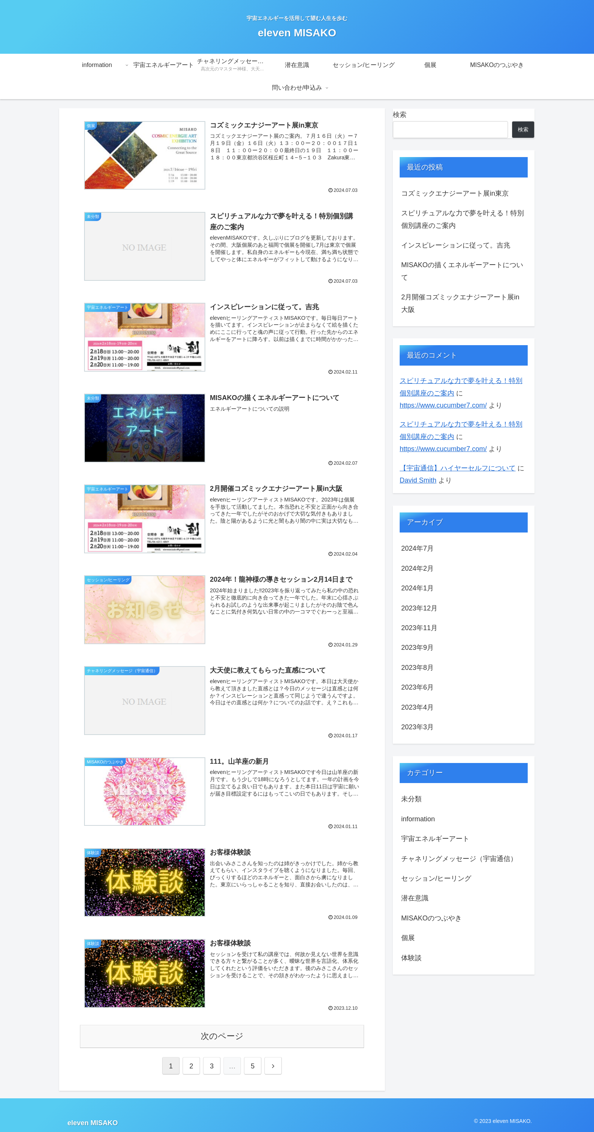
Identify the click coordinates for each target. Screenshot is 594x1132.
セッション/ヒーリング (436, 878)
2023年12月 (419, 608)
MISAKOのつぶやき (431, 918)
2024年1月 (417, 588)
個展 (408, 938)
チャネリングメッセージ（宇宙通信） (459, 859)
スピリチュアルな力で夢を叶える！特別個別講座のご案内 (462, 219)
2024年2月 (417, 568)
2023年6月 (417, 687)
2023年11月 (419, 628)
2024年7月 (417, 548)
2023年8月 (417, 667)
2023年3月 (417, 727)
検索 (399, 114)
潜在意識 (414, 898)
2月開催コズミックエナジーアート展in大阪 (460, 303)
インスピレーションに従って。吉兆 (455, 245)
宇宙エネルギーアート (435, 838)
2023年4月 (417, 707)
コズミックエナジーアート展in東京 (455, 193)
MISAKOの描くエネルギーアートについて (462, 271)
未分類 (411, 799)
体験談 (411, 958)
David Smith (418, 480)
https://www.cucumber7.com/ (443, 405)
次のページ (222, 1036)
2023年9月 (417, 647)
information (418, 819)
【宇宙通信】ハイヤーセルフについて (458, 468)
